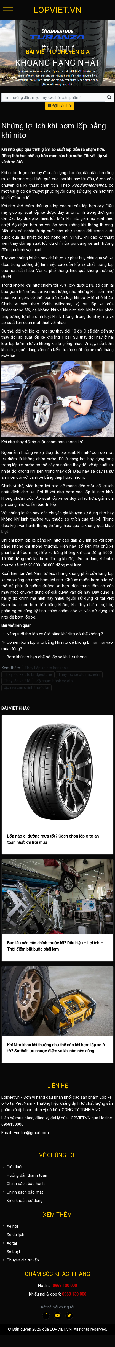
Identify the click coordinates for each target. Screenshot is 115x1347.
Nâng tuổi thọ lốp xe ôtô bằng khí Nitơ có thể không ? (52, 634)
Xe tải (9, 1243)
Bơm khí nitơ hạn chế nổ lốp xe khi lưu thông (44, 657)
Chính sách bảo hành (23, 1183)
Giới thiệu (12, 1166)
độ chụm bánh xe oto (54, 681)
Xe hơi (9, 1226)
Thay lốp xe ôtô (17, 681)
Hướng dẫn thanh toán (24, 1175)
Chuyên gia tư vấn (20, 1260)
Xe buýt (10, 1251)
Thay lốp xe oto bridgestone (28, 674)
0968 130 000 (65, 1285)
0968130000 (12, 1124)
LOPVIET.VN (57, 10)
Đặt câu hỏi (60, 106)
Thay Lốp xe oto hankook (46, 668)
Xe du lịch (12, 1234)
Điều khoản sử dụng (21, 1200)
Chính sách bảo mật (22, 1192)
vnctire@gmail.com (31, 1132)
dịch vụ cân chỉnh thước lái (26, 687)
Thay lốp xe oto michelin (79, 674)
